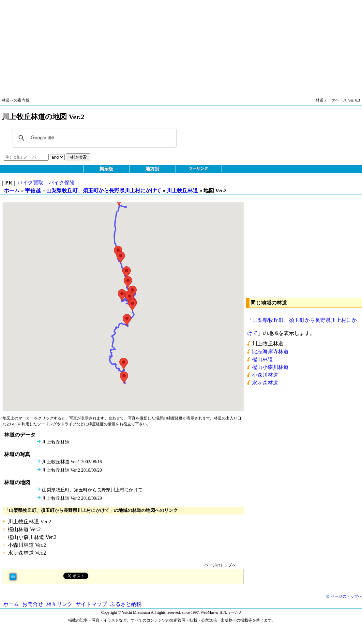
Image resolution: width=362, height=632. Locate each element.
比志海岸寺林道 (270, 351)
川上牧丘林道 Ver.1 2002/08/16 (72, 461)
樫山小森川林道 (270, 367)
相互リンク (59, 604)
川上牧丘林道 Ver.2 (29, 521)
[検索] (93, 138)
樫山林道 (262, 359)
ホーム (12, 190)
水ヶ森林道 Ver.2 (27, 553)
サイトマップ (91, 604)
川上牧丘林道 (182, 190)
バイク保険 (62, 182)
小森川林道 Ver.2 (27, 545)
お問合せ (32, 604)
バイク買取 (30, 182)
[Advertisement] (181, 45)
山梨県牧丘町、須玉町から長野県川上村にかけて (103, 190)
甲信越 (33, 190)
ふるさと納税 (126, 604)
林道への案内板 (15, 100)
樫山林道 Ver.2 (24, 529)
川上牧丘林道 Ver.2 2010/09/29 (72, 470)
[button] (124, 377)
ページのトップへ (220, 565)
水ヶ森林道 (265, 383)
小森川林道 (265, 375)
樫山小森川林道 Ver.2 (32, 537)
